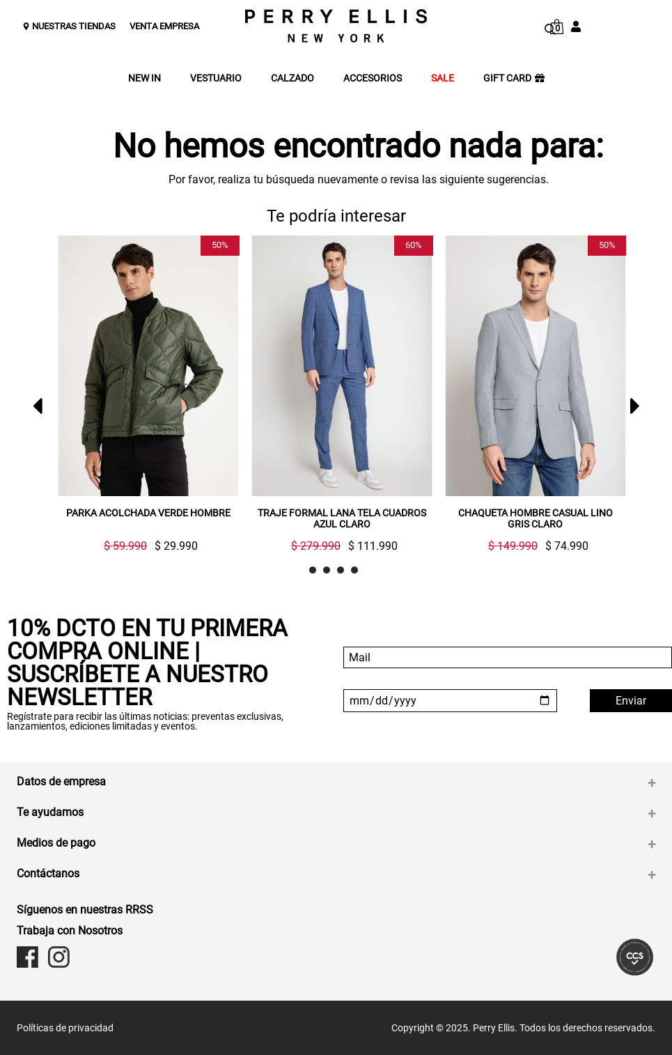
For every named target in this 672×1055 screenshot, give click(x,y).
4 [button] (354, 570)
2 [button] (326, 570)
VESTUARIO (216, 78)
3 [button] (340, 570)
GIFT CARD (514, 78)
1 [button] (313, 570)
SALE (442, 78)
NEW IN (144, 78)
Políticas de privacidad (65, 1027)
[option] (143, 399)
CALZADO (292, 78)
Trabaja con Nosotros (70, 930)
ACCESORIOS (372, 78)
